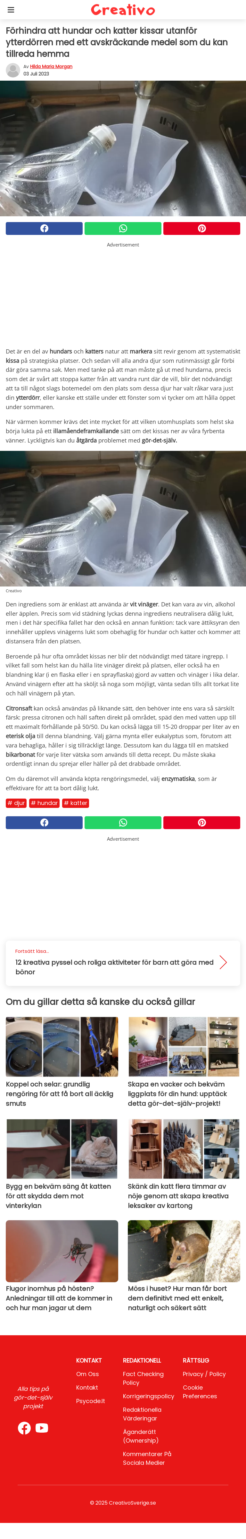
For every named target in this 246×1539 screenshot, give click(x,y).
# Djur (16, 803)
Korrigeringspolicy (148, 1396)
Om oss (87, 1374)
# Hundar (44, 803)
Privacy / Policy (204, 1374)
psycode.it (90, 1401)
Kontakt (87, 1387)
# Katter (75, 803)
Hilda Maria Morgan (51, 66)
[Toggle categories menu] (11, 9)
